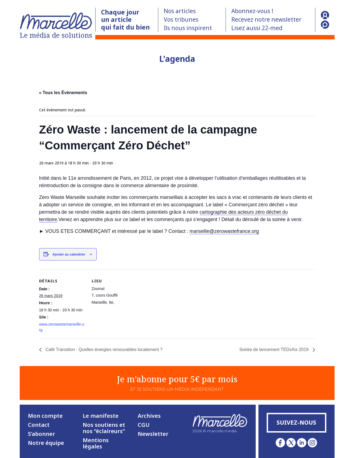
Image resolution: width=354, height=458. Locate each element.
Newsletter (153, 433)
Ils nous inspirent (188, 28)
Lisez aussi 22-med (257, 28)
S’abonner (41, 433)
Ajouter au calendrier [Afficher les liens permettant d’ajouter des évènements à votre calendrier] (68, 254)
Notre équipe (46, 443)
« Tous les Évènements (63, 92)
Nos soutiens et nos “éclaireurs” (104, 428)
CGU (143, 424)
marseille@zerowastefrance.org (224, 231)
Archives (149, 415)
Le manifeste (101, 415)
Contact (39, 424)
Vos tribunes (181, 19)
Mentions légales (96, 443)
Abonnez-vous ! (252, 11)
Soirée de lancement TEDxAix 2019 (274, 349)
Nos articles (180, 11)
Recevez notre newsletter (266, 19)
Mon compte (45, 415)
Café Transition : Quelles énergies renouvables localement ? (103, 349)
